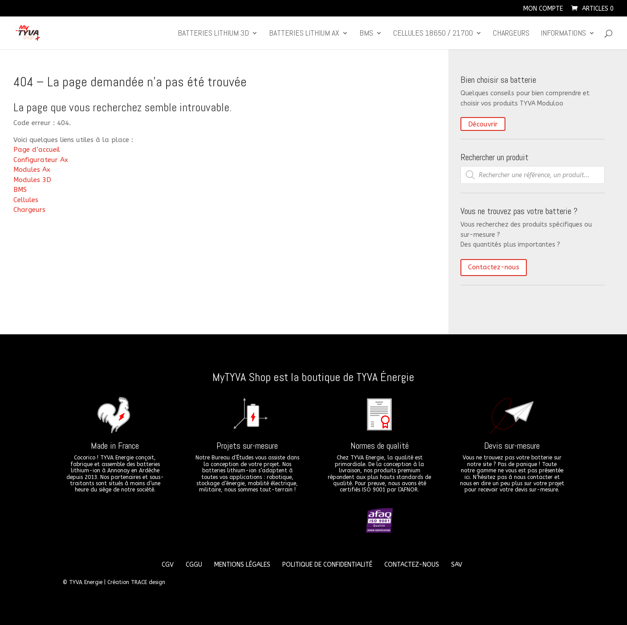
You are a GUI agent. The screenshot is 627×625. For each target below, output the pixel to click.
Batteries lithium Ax (304, 34)
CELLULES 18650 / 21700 (433, 34)
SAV (456, 564)
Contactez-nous (493, 267)
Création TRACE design (136, 582)
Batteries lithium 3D (213, 34)
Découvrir (483, 124)
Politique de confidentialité (327, 564)
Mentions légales (242, 564)
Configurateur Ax (40, 160)
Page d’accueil (36, 150)
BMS (366, 34)
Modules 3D (32, 180)
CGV (168, 564)
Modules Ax (31, 170)
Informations (563, 34)
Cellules (25, 200)
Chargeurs (511, 34)
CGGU (194, 564)
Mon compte (543, 9)
